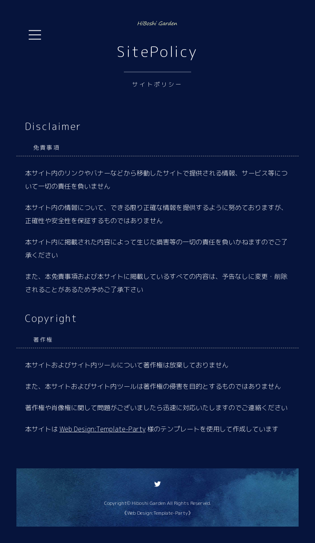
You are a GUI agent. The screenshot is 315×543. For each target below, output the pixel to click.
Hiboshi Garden (149, 503)
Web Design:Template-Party (102, 428)
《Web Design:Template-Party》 (157, 512)
